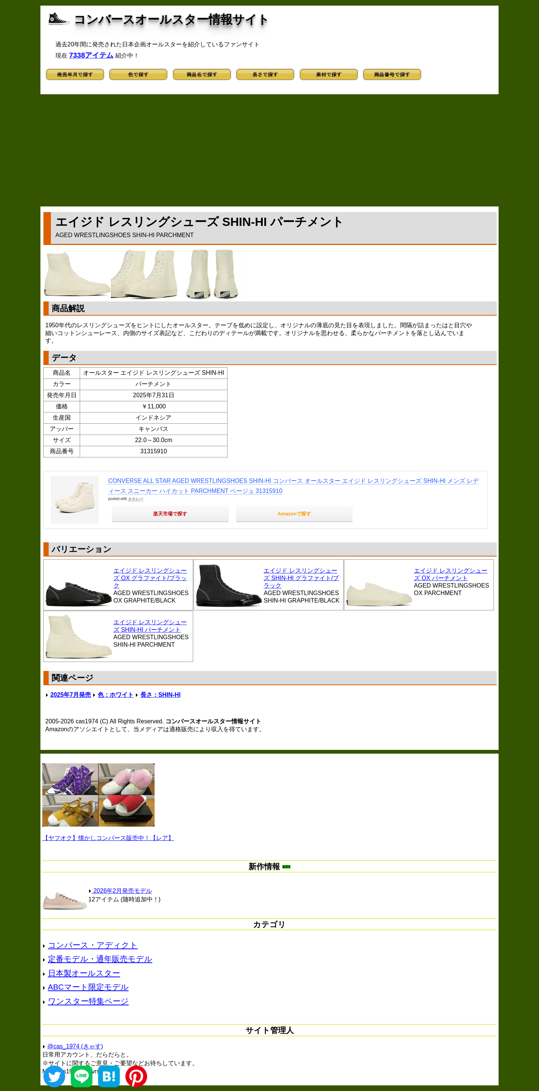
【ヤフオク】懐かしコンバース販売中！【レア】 (108, 838)
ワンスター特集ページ (88, 1001)
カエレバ (135, 499)
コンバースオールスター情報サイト (172, 19)
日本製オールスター (84, 973)
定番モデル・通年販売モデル (100, 958)
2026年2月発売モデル (120, 891)
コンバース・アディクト (93, 945)
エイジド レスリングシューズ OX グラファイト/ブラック (150, 578)
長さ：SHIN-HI (160, 695)
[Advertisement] (269, 150)
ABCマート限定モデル (88, 987)
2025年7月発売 (70, 695)
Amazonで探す (294, 514)
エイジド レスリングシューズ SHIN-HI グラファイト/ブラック (301, 578)
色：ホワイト (116, 695)
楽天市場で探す (170, 514)
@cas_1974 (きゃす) (75, 1046)
